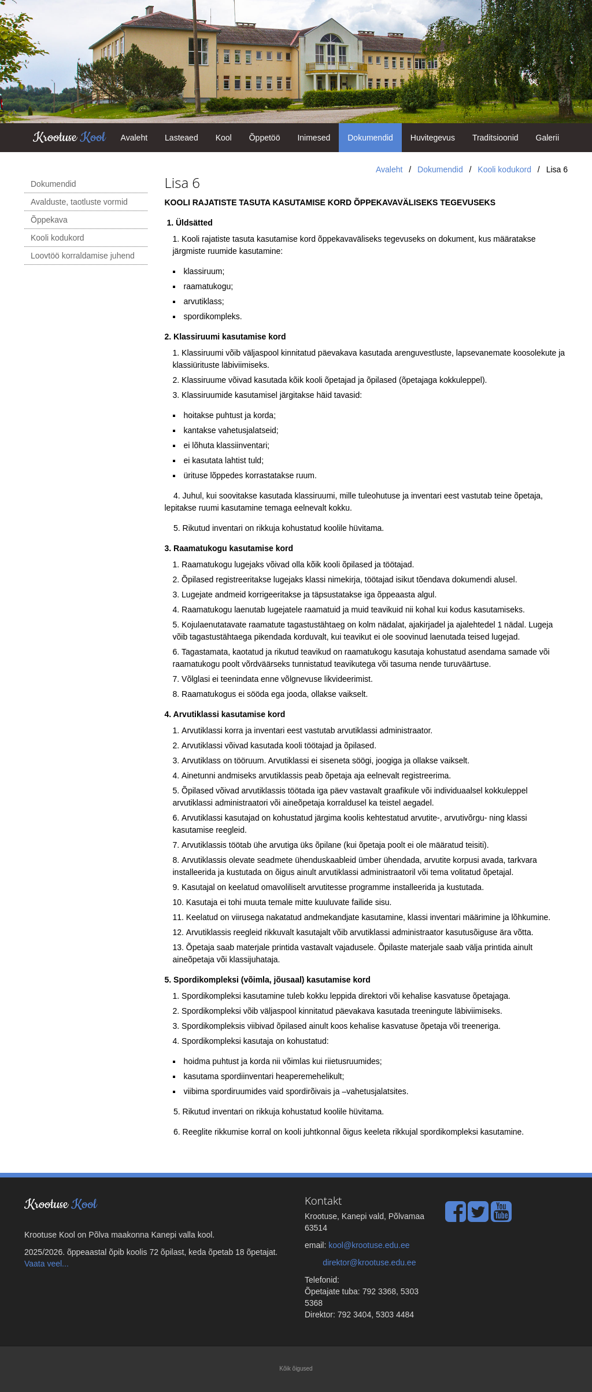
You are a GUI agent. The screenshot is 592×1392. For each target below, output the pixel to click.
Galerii (547, 137)
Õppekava (49, 219)
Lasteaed (181, 137)
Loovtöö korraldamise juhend (83, 255)
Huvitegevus (432, 137)
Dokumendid (370, 137)
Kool (224, 137)
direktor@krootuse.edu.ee (369, 1262)
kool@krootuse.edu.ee (368, 1245)
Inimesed (313, 137)
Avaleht (134, 137)
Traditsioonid (495, 137)
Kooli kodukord (504, 169)
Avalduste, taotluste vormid (79, 201)
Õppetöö (264, 137)
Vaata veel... (46, 1263)
